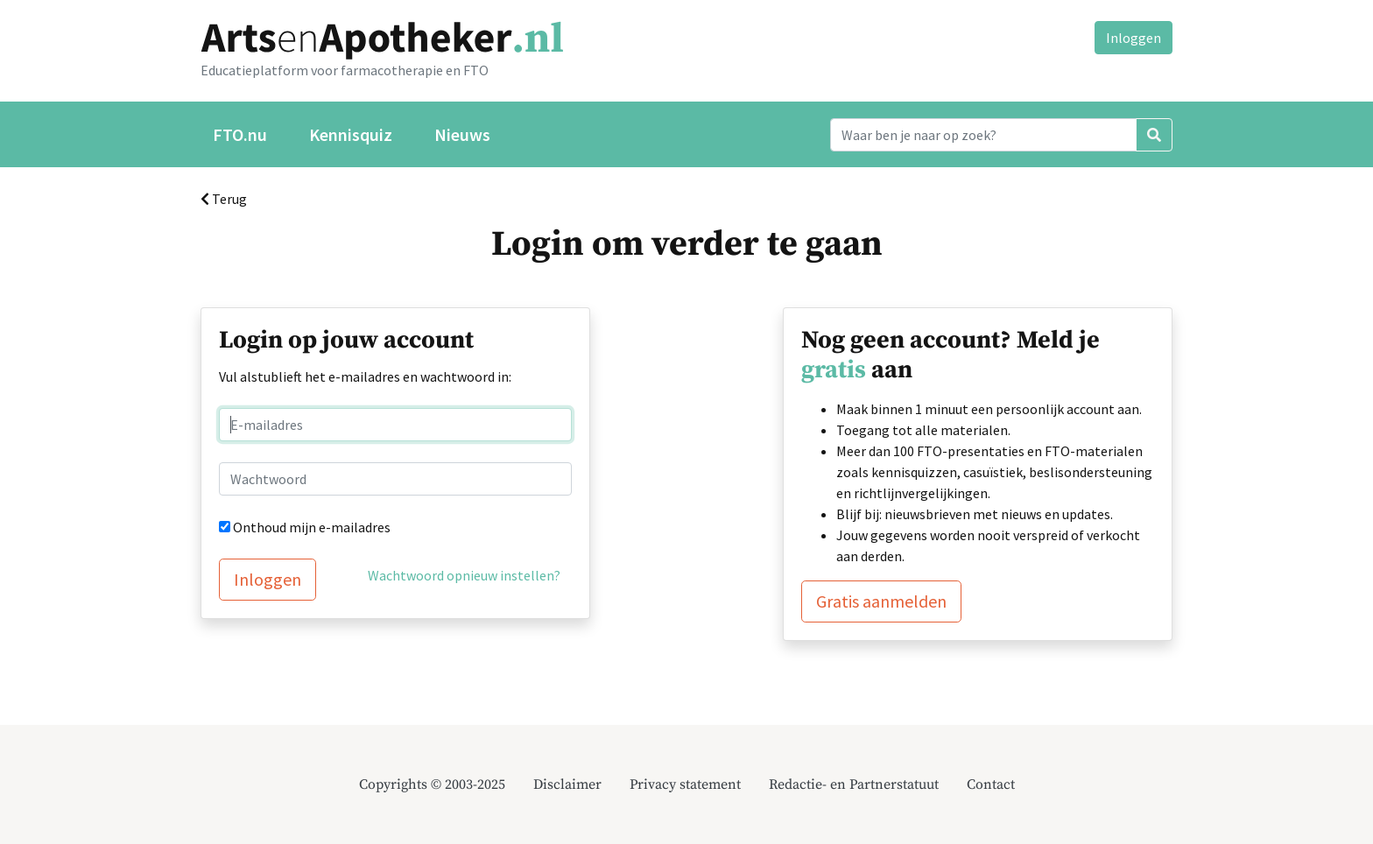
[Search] (983, 134)
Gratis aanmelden (881, 601)
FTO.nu (240, 134)
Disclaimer (567, 784)
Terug (224, 198)
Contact (991, 784)
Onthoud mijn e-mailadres (312, 527)
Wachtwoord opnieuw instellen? (464, 575)
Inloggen (1133, 37)
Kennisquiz (350, 134)
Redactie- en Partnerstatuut (854, 784)
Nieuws (462, 134)
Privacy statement (685, 784)
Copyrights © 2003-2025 (432, 784)
